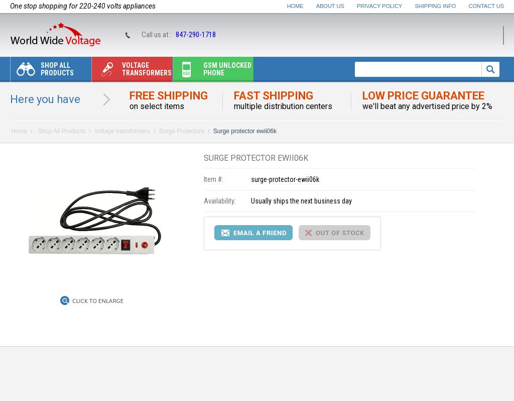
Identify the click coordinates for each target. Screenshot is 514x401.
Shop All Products (42, 71)
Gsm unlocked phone (212, 71)
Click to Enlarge (97, 301)
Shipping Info (435, 6)
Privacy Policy (380, 6)
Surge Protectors (181, 131)
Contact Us (486, 6)
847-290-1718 (196, 34)
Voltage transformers (132, 71)
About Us (330, 6)
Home (295, 6)
